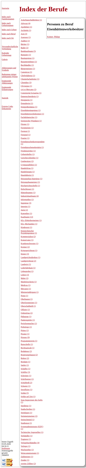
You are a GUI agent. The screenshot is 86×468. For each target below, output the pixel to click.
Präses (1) (25, 330)
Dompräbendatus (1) (29, 107)
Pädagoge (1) (26, 316)
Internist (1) (25, 206)
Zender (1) (25, 460)
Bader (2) (24, 48)
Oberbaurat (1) (27, 299)
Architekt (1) (26, 30)
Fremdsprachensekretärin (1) (32, 147)
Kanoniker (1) (26, 213)
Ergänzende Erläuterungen (7, 88)
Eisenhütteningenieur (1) (31, 110)
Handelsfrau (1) (27, 168)
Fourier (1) (25, 138)
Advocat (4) (25, 23)
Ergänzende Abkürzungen (7, 82)
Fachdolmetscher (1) (29, 117)
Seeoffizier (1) (26, 390)
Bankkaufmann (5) (28, 51)
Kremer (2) (25, 247)
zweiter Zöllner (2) (28, 464)
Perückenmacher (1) (29, 323)
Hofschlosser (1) (27, 189)
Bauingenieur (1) (27, 58)
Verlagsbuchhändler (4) (30, 443)
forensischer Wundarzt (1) (31, 121)
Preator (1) (25, 334)
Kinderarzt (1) (26, 227)
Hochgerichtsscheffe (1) (30, 186)
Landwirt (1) (26, 264)
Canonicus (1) (26, 72)
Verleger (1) (25, 446)
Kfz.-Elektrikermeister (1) (31, 220)
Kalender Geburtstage (6, 54)
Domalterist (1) (27, 103)
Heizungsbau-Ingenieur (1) (31, 179)
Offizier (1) (25, 310)
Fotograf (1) (26, 135)
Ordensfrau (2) (27, 313)
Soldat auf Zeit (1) (28, 396)
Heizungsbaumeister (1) (30, 182)
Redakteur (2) (26, 351)
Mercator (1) (26, 289)
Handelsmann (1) (28, 172)
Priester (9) (25, 337)
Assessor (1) (26, 37)
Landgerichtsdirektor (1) (30, 257)
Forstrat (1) (25, 131)
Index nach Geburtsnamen (7, 24)
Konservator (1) (27, 240)
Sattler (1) (25, 365)
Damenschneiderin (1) (30, 96)
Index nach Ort (8, 38)
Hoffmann (6, 448)
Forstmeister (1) (27, 128)
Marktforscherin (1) (29, 282)
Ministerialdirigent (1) (30, 292)
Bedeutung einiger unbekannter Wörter (10, 75)
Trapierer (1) (26, 439)
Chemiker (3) (26, 82)
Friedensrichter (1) (28, 151)
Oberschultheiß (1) (28, 306)
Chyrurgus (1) (26, 86)
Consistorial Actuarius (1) (31, 93)
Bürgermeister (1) (28, 69)
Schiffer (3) (25, 372)
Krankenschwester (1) (29, 243)
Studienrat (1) (26, 423)
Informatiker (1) (27, 199)
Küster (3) (25, 254)
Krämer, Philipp (53, 37)
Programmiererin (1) (29, 341)
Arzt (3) (24, 34)
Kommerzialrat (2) (28, 236)
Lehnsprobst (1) (27, 271)
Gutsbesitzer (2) (27, 161)
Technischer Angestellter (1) (32, 432)
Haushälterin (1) (27, 175)
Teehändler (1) (27, 436)
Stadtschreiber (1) (28, 409)
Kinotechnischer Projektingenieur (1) (29, 232)
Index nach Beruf (9, 34)
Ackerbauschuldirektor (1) (31, 20)
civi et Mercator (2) (28, 89)
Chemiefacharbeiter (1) (30, 79)
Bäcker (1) (25, 44)
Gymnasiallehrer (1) (29, 165)
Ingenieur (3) (26, 203)
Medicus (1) (26, 285)
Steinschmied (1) (27, 420)
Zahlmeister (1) (27, 457)
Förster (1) (25, 124)
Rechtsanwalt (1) (27, 348)
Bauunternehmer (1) (29, 62)
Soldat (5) (25, 393)
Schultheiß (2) (26, 383)
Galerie (5, 59)
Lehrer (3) (25, 275)
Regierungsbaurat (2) (29, 355)
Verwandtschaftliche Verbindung (10, 47)
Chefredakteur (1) (28, 76)
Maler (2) (24, 278)
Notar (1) (24, 296)
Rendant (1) (25, 362)
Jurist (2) (24, 210)
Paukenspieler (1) (28, 320)
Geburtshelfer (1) (28, 154)
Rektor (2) (25, 358)
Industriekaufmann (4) (30, 196)
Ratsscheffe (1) (27, 344)
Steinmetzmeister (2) (29, 416)
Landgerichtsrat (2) (28, 261)
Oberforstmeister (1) (29, 303)
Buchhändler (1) (27, 65)
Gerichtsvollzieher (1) (29, 158)
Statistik (5, 98)
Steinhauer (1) (26, 413)
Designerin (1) (26, 100)
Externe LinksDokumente (7, 107)
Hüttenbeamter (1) (28, 193)
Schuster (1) (26, 386)
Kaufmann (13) (27, 217)
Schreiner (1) (26, 376)
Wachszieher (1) (27, 450)
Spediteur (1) (26, 406)
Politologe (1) (26, 327)
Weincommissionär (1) (30, 453)
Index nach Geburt (9, 30)
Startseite (5, 8)
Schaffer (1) (25, 369)
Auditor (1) (25, 41)
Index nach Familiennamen (8, 18)
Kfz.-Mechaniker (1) (29, 224)
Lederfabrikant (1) (28, 268)
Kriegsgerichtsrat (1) (29, 250)
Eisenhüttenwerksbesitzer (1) (32, 114)
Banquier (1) (26, 55)
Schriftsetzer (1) (27, 379)
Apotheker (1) (26, 27)
